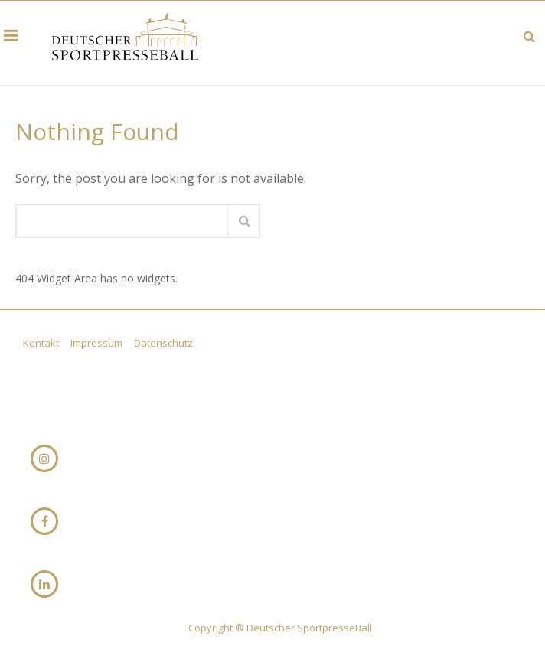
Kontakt (42, 343)
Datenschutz (163, 343)
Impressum (97, 343)
